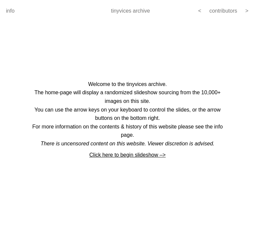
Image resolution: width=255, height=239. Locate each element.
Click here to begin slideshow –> (127, 155)
